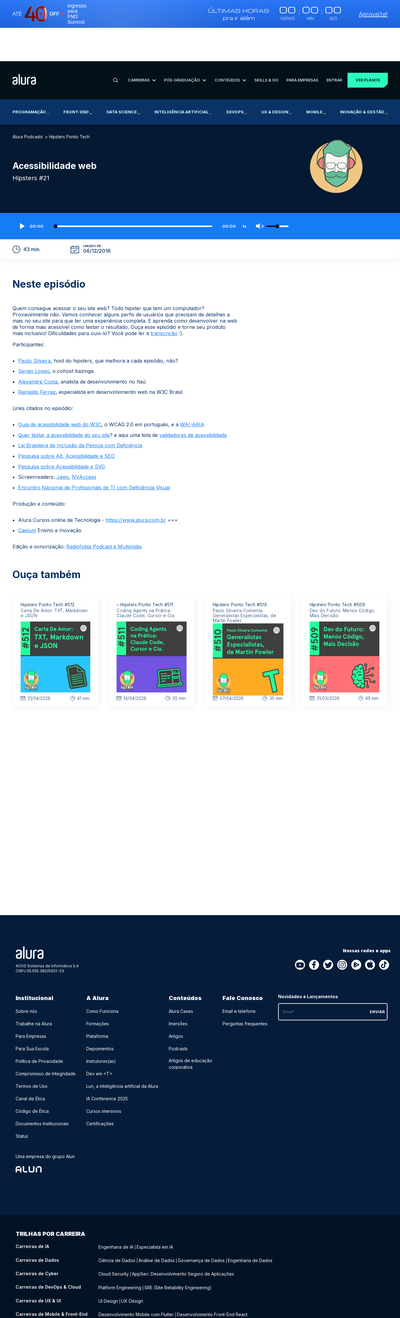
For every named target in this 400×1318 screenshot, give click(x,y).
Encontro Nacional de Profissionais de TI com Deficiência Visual (94, 454)
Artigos (176, 1003)
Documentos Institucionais (42, 1090)
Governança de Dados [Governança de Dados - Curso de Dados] (201, 1226)
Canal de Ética (30, 1065)
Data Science (123, 78)
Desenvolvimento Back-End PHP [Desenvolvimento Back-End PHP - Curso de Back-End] (131, 1290)
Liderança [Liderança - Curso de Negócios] (108, 1308)
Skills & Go (263, 46)
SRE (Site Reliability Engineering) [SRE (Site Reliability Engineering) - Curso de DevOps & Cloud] (178, 1251)
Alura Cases (181, 978)
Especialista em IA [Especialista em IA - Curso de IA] (155, 1213)
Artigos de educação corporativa (190, 1031)
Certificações (100, 1090)
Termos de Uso (32, 1053)
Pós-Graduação (183, 46)
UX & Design (276, 78)
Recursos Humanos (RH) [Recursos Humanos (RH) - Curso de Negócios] (147, 1308)
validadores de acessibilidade (193, 402)
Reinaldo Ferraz (37, 359)
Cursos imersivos (103, 1078)
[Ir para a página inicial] (24, 47)
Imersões (178, 990)
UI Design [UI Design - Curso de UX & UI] (108, 1264)
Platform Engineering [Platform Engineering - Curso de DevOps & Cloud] (119, 1251)
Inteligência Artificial (183, 78)
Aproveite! (373, 14)
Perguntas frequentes (245, 990)
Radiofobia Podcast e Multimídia (104, 513)
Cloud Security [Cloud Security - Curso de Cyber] (113, 1238)
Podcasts (178, 1015)
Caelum (27, 497)
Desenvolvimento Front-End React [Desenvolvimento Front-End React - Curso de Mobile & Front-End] (212, 1277)
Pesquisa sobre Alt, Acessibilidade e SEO (66, 423)
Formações (97, 990)
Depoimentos (100, 1015)
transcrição (164, 300)
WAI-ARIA (192, 391)
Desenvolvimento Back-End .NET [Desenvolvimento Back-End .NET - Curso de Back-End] (202, 1290)
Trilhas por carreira (50, 1200)
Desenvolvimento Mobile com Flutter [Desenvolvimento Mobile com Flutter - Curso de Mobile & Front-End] (136, 1277)
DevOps (236, 78)
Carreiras (141, 46)
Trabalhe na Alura (34, 990)
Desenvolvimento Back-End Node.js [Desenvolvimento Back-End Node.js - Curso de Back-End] (206, 1296)
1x (244, 193)
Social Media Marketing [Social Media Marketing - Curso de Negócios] (199, 1308)
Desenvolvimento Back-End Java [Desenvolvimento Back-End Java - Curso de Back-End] (132, 1296)
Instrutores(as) (101, 1028)
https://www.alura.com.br (136, 486)
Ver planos (365, 46)
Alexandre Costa (38, 348)
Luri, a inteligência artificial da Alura (122, 1053)
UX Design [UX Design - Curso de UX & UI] (132, 1264)
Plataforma (97, 1003)
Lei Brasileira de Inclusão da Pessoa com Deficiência (80, 412)
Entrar (330, 46)
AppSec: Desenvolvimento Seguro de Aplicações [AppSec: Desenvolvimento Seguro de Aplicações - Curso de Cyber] (183, 1238)
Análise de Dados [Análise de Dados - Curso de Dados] (156, 1226)
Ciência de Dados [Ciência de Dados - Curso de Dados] (116, 1226)
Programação (30, 78)
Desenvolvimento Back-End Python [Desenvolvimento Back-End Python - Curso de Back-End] (275, 1290)
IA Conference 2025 (107, 1065)
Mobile (316, 78)
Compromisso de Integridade (46, 1040)
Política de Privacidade (39, 1028)
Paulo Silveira (34, 327)
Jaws (62, 444)
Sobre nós (26, 978)
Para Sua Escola (32, 1015)
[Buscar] (115, 46)
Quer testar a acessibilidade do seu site (64, 402)
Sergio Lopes (33, 338)
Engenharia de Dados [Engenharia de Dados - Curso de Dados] (250, 1226)
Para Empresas (299, 46)
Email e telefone (239, 978)
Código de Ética (32, 1078)
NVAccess (84, 444)
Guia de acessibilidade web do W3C (59, 391)
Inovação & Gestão (364, 78)
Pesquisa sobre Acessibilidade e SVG (61, 433)
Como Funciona (102, 978)
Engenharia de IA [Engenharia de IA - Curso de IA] (115, 1213)
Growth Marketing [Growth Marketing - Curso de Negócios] (245, 1308)
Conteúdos (228, 46)
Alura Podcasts (27, 103)
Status (22, 1103)
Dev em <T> (99, 1040)
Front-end (77, 78)
